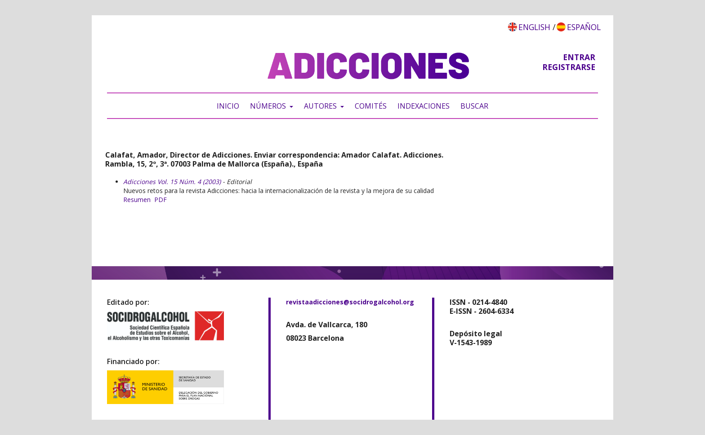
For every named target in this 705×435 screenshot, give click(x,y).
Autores (321, 105)
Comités (371, 105)
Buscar (474, 105)
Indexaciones (423, 105)
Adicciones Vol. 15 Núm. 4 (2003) (172, 181)
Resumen (137, 199)
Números (269, 105)
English (534, 26)
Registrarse (568, 66)
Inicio (228, 105)
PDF (160, 199)
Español (584, 26)
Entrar (579, 57)
